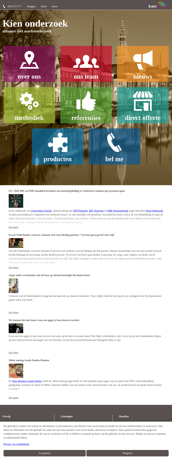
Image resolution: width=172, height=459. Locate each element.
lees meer (14, 227)
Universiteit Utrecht (41, 210)
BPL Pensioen (96, 210)
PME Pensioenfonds (117, 210)
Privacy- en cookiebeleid (16, 444)
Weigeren (127, 453)
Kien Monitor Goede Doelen (27, 381)
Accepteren (44, 453)
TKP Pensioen (80, 210)
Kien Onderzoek (154, 210)
